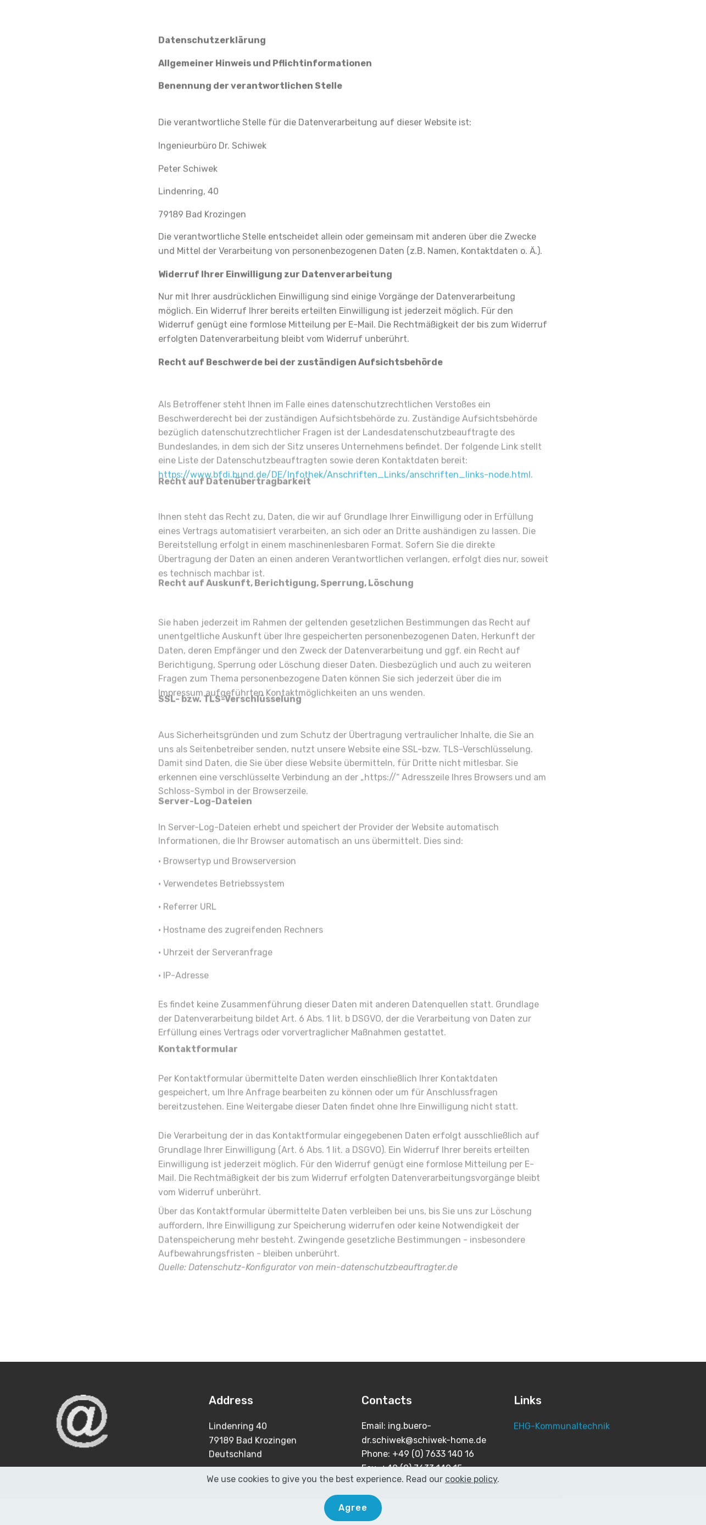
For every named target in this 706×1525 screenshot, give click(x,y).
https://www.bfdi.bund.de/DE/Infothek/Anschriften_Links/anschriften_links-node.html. (345, 496)
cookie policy (471, 1495)
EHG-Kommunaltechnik (562, 1426)
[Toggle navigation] (688, 18)
